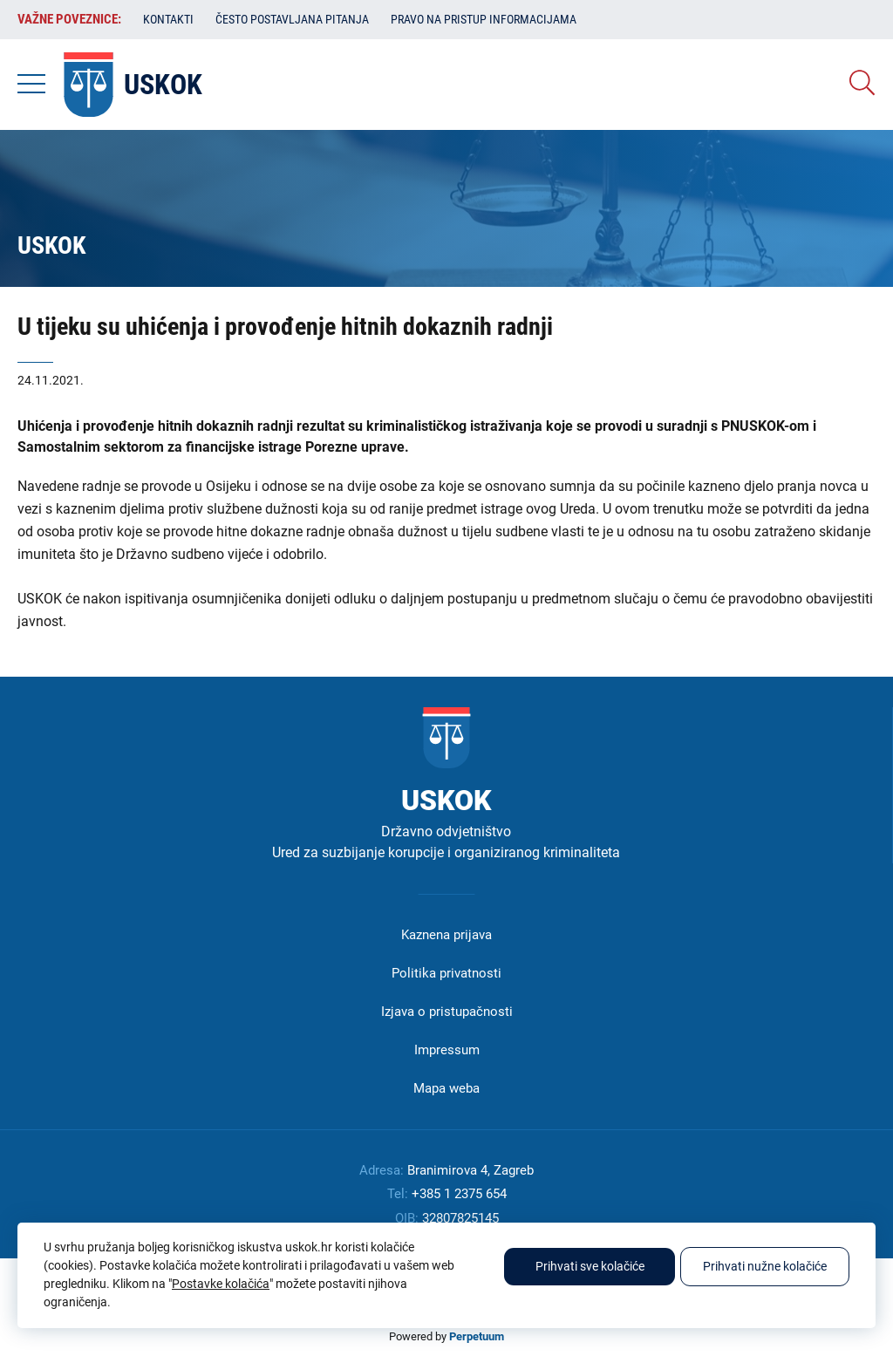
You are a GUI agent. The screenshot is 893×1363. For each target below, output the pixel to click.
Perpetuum (476, 1336)
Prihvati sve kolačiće (589, 1266)
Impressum (447, 1050)
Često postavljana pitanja (292, 19)
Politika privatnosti (446, 973)
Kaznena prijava (446, 935)
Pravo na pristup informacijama (483, 19)
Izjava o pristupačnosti (447, 1011)
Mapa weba (446, 1088)
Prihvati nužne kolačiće (765, 1266)
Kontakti (168, 19)
